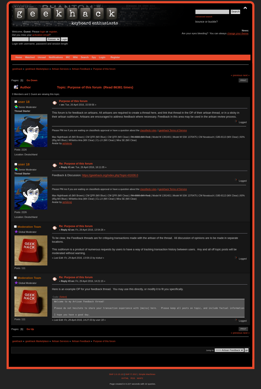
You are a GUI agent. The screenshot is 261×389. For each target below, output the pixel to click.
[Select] (63, 297)
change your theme (237, 33)
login (42, 31)
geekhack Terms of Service (173, 130)
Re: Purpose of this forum (76, 163)
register (53, 31)
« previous (236, 75)
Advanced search (203, 16)
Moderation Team (29, 226)
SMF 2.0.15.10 (116, 374)
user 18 (23, 102)
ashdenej (67, 143)
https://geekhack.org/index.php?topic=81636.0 (110, 175)
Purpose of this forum (73, 101)
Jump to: (210, 350)
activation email (40, 35)
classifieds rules (148, 130)
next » (246, 75)
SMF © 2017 (131, 374)
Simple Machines (147, 374)
